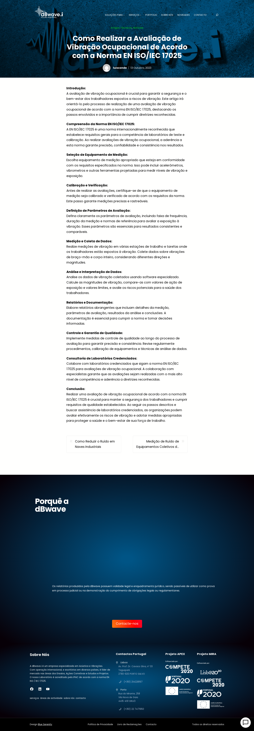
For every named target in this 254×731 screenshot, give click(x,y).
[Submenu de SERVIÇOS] (138, 15)
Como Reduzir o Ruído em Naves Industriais (95, 444)
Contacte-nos (127, 623)
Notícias (138, 28)
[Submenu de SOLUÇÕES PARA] (121, 15)
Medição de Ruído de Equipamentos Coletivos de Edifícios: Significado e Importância (157, 444)
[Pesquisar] (214, 15)
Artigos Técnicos (121, 28)
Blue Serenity (45, 724)
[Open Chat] (245, 722)
